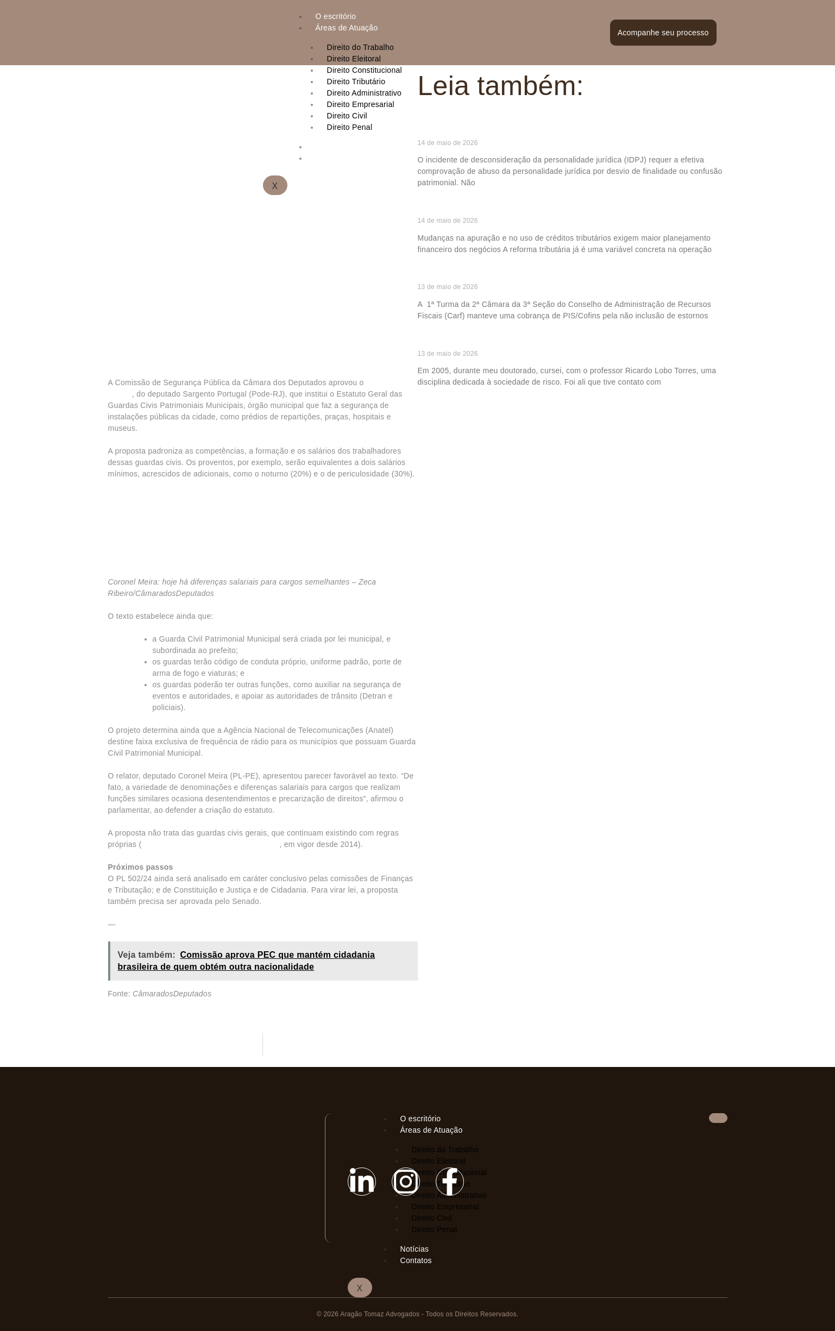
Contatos (416, 1260)
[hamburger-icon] (592, 16)
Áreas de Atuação (347, 27)
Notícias (414, 1249)
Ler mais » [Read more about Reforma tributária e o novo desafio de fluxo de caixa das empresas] (434, 267)
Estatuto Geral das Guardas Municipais (210, 844)
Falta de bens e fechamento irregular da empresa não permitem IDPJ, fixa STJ (569, 128)
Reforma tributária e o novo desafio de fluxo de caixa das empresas (564, 210)
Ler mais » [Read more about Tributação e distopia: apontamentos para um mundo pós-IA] (434, 399)
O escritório (336, 16)
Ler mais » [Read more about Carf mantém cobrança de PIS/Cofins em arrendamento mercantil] (434, 333)
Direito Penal (434, 1229)
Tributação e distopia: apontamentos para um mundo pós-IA (548, 343)
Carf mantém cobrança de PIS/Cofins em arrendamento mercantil (560, 277)
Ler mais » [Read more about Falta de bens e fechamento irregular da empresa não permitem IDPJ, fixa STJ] (434, 200)
